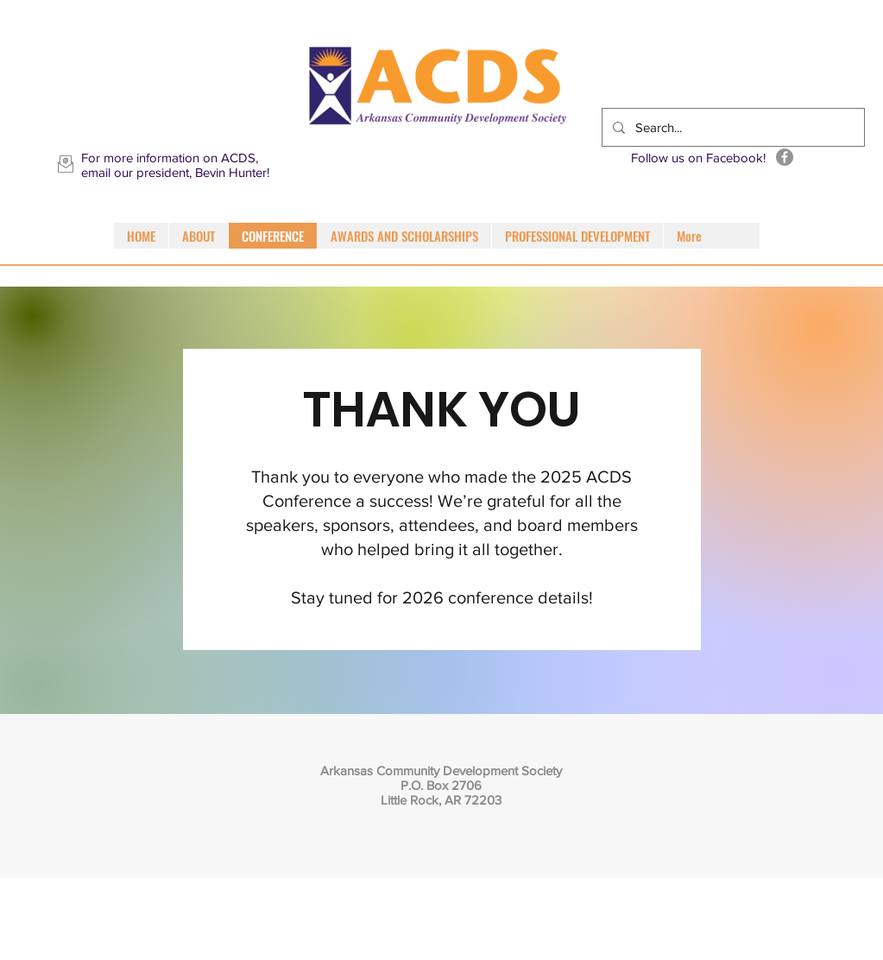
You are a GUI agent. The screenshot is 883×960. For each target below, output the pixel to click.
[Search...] (731, 127)
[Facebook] (784, 157)
